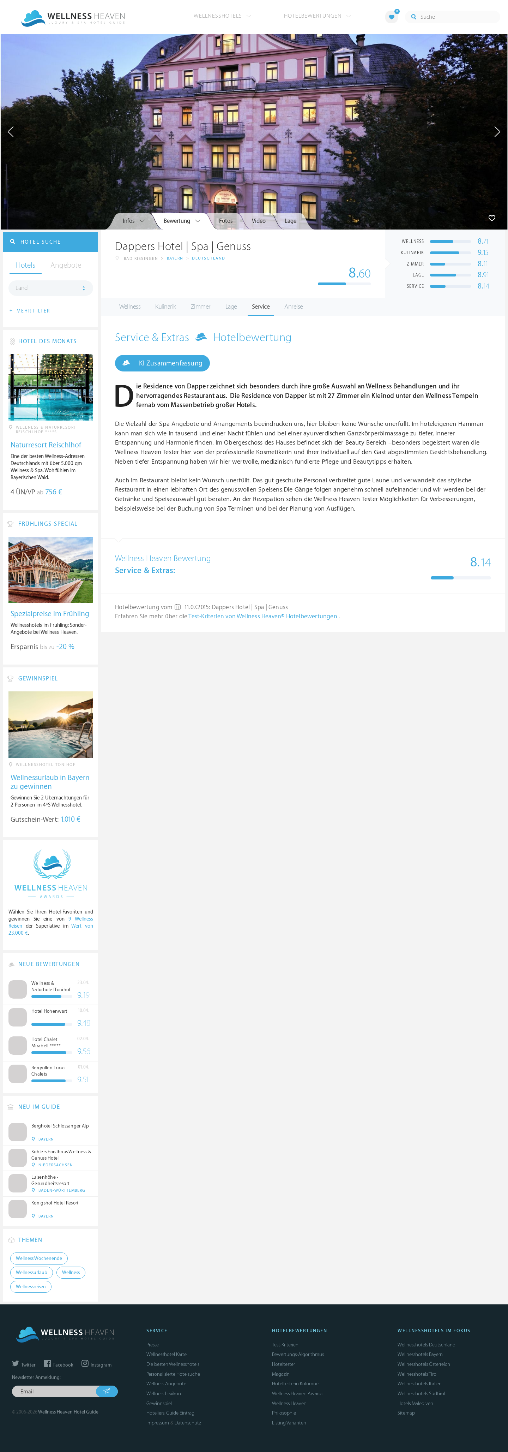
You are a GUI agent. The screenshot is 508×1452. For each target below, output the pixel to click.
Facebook (58, 1365)
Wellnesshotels (222, 16)
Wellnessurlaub (31, 1272)
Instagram (96, 1365)
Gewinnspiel (159, 1403)
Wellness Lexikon (163, 1394)
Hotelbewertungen (317, 16)
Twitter (24, 1365)
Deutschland (208, 258)
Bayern (175, 258)
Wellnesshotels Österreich (424, 1364)
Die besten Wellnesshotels (172, 1364)
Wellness (129, 306)
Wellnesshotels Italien (420, 1384)
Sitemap (406, 1413)
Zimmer (201, 306)
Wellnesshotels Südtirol (421, 1394)
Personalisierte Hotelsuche (173, 1374)
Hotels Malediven (415, 1403)
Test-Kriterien (285, 1345)
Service (261, 306)
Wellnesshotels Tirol (417, 1374)
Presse (152, 1345)
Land (22, 288)
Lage (231, 306)
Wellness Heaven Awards (297, 1394)
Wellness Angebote (166, 1384)
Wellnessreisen (31, 1287)
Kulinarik (165, 306)
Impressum (157, 1423)
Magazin (281, 1374)
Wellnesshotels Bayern (420, 1354)
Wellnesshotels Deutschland (426, 1345)
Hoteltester (283, 1364)
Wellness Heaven (289, 1403)
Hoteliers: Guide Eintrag (170, 1413)
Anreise (293, 306)
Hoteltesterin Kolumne (295, 1384)
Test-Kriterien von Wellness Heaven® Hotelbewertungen (263, 616)
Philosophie (284, 1413)
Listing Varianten (289, 1423)
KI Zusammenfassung (162, 363)
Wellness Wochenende (39, 1258)
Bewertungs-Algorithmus (298, 1354)
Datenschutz (188, 1423)
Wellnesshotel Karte (166, 1354)
